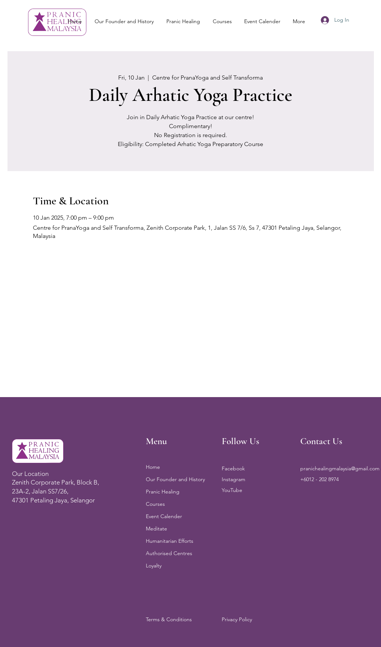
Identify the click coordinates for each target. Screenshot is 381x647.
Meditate (156, 528)
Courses (155, 504)
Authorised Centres (169, 553)
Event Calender (164, 516)
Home (153, 467)
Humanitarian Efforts (169, 541)
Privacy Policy (237, 619)
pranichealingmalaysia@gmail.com (340, 468)
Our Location (30, 473)
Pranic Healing (162, 491)
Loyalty (154, 565)
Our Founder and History (175, 479)
